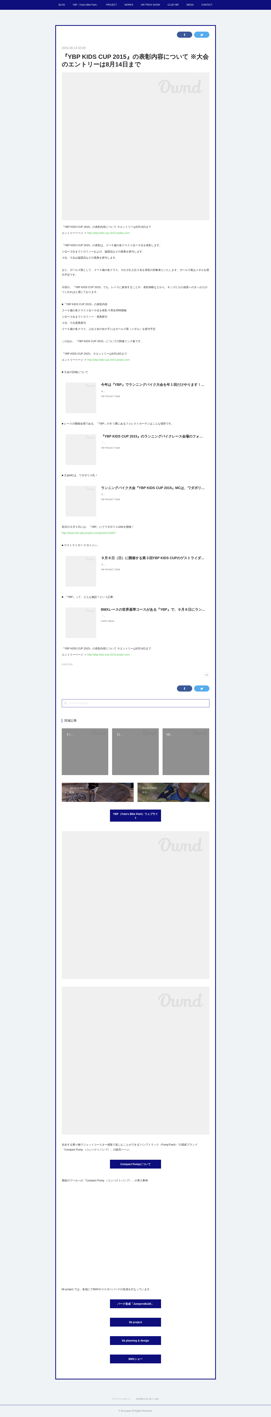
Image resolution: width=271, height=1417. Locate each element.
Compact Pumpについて (135, 1164)
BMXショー (135, 1358)
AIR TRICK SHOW (150, 4)
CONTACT (206, 4)
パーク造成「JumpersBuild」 (135, 1303)
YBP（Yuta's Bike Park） (85, 4)
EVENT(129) (67, 664)
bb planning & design (135, 1340)
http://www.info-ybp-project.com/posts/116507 (89, 532)
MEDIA (190, 4)
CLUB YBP (173, 4)
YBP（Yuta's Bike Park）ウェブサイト (135, 815)
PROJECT (111, 4)
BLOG (62, 4)
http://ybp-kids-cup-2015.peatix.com (108, 232)
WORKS (129, 4)
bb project (135, 1322)
